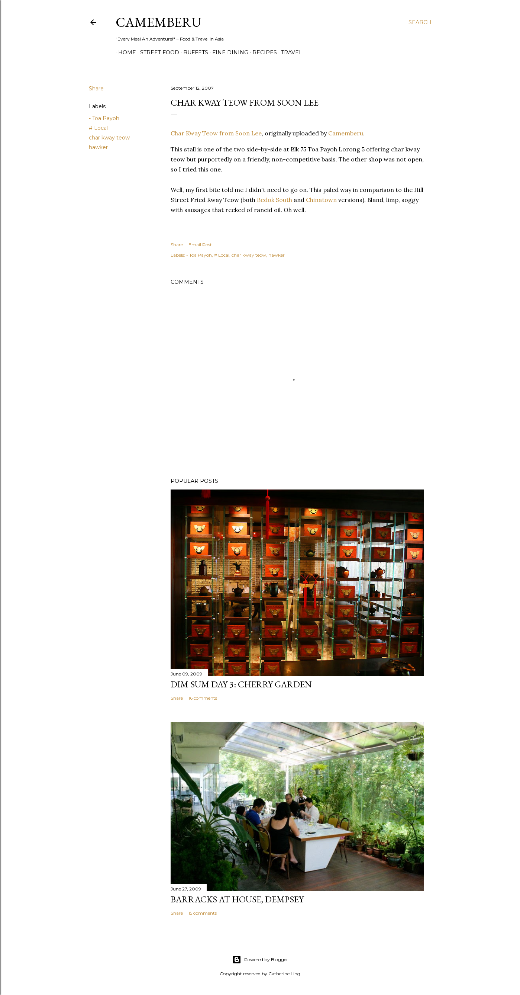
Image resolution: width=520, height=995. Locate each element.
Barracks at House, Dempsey (237, 899)
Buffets (193, 52)
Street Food (157, 52)
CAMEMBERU (158, 22)
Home (124, 52)
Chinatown (321, 199)
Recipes (262, 52)
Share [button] (96, 88)
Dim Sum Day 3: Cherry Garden (241, 684)
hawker (98, 147)
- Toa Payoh (104, 118)
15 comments (202, 913)
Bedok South (274, 199)
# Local (98, 128)
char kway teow (109, 137)
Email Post (200, 244)
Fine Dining (228, 52)
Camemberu (345, 133)
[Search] (420, 22)
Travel (289, 52)
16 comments (202, 698)
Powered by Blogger (260, 959)
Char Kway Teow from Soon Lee (216, 133)
